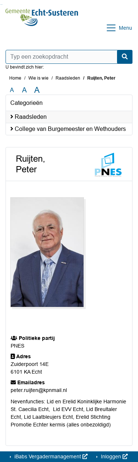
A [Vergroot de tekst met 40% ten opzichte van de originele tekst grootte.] (37, 90)
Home (15, 78)
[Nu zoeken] (124, 57)
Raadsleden (68, 78)
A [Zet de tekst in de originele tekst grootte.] (12, 90)
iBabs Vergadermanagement (50, 456)
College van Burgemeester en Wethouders (68, 129)
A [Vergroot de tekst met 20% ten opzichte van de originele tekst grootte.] (24, 90)
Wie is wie (38, 78)
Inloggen (113, 456)
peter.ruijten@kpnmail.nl (39, 390)
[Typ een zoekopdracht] (69, 57)
